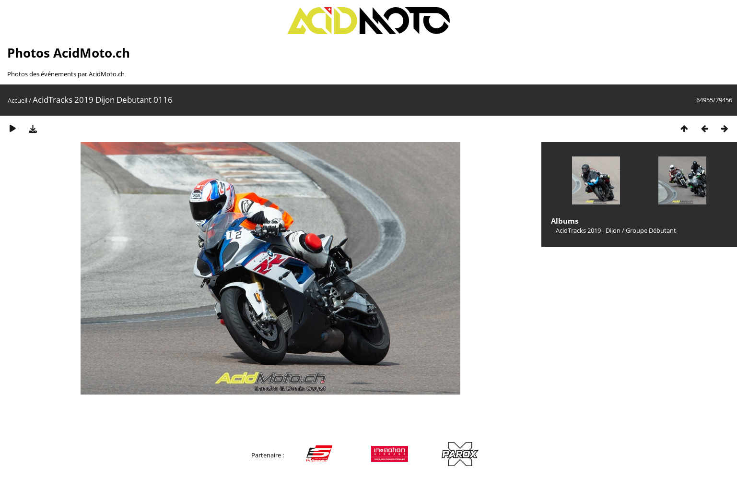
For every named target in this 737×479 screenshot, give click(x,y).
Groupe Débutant (651, 230)
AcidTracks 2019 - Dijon (588, 230)
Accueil (17, 100)
